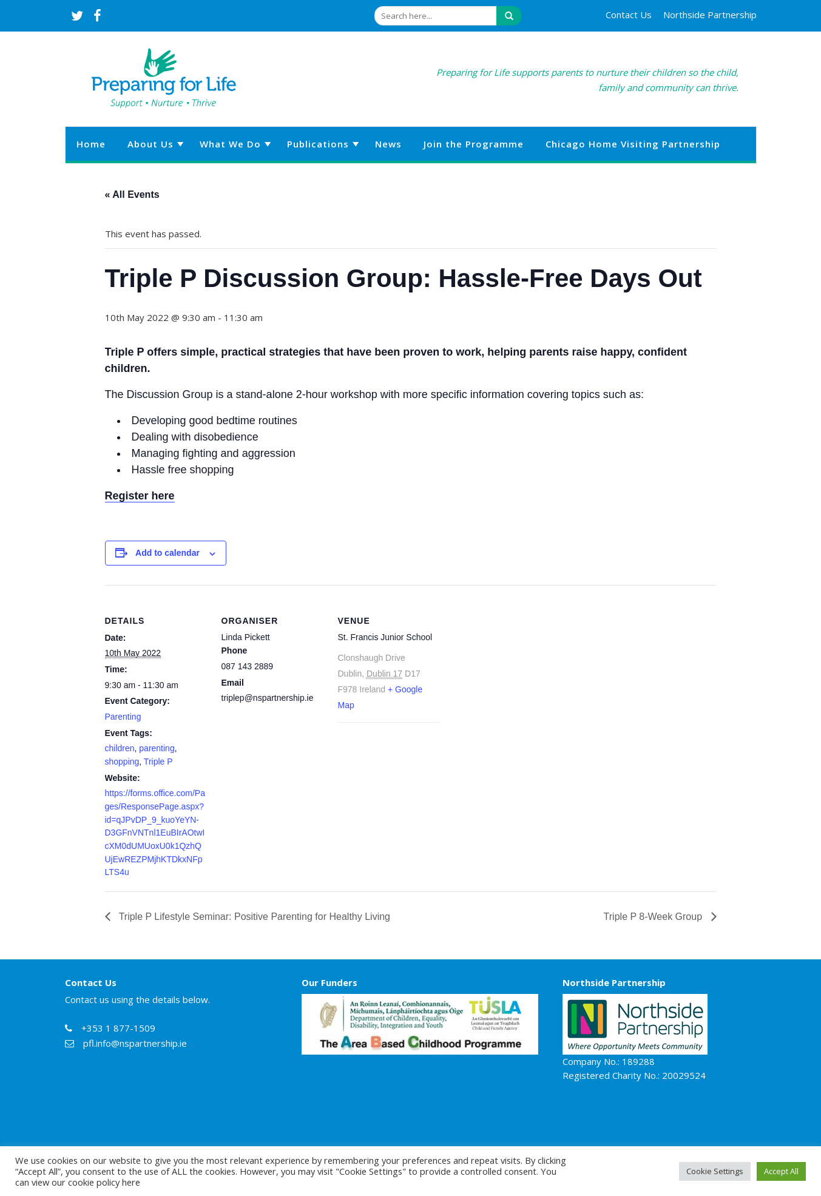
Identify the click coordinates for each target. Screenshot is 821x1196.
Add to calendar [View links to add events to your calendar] (167, 553)
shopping (122, 761)
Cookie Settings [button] (714, 1171)
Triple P (158, 761)
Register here (140, 496)
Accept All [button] (781, 1171)
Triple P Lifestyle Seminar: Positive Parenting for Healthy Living (253, 916)
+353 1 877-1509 (118, 1028)
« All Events (132, 194)
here (131, 1182)
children (120, 748)
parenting (156, 748)
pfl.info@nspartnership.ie (135, 1043)
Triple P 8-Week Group (654, 916)
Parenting (123, 716)
